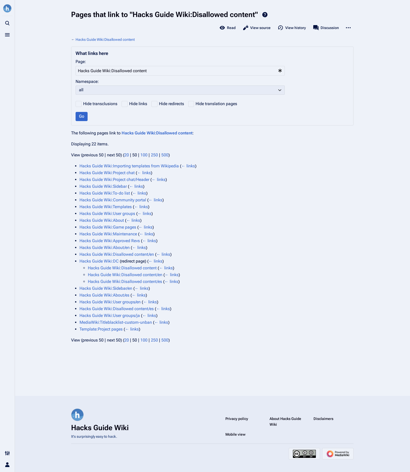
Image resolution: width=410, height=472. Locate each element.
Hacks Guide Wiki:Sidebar (103, 186)
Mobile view (235, 434)
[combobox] (180, 71)
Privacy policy (236, 419)
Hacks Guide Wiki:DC (99, 261)
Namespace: (87, 81)
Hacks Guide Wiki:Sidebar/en (105, 288)
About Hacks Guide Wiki (285, 421)
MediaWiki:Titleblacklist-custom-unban (115, 322)
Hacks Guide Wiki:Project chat (107, 172)
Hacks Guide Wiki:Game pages (107, 227)
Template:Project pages (101, 329)
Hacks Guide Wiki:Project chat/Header (114, 179)
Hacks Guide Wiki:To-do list (104, 193)
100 (143, 154)
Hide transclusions (100, 103)
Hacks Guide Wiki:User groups (107, 213)
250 (154, 154)
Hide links (138, 103)
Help (264, 14)
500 (164, 154)
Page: (81, 61)
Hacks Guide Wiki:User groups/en (110, 301)
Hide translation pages (216, 103)
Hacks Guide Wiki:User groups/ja (109, 315)
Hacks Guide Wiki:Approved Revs (109, 240)
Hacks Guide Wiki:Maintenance (108, 233)
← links (188, 165)
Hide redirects (171, 103)
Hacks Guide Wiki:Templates (105, 206)
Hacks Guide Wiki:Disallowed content (105, 39)
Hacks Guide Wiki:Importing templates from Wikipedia (129, 165)
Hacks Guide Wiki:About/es (104, 295)
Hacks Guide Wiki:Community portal (112, 199)
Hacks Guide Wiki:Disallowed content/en (116, 254)
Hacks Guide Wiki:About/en (104, 247)
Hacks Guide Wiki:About (101, 220)
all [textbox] (81, 89)
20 (126, 154)
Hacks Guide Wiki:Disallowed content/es (125, 281)
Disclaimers (323, 419)
